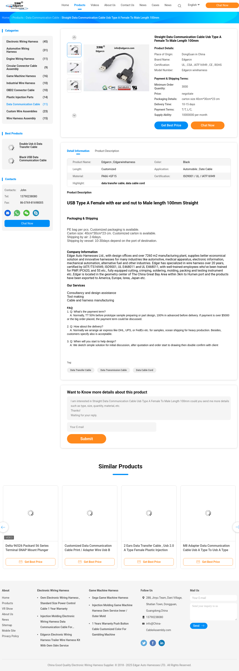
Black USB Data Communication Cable (33, 159)
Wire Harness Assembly (27, 118)
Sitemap (7, 625)
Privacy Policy (10, 636)
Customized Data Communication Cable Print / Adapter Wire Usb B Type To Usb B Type (88, 550)
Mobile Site (9, 630)
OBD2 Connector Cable (27, 90)
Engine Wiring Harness (27, 59)
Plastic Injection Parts (27, 97)
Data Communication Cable (27, 104)
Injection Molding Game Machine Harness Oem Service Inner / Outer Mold (112, 611)
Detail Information (78, 150)
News (168, 5)
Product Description (107, 150)
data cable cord (144, 370)
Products (7, 603)
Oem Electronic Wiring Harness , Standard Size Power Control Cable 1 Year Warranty (60, 603)
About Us (7, 614)
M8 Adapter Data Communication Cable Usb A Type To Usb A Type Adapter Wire (206, 550)
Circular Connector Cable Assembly (27, 67)
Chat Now (222, 5)
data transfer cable (80, 370)
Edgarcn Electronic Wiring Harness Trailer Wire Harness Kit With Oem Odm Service (60, 640)
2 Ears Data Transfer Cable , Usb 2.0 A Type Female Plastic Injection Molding (149, 550)
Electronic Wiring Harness (27, 42)
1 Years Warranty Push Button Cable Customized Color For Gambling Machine (110, 629)
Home (5, 597)
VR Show (7, 608)
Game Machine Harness (27, 76)
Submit (86, 438)
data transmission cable (113, 370)
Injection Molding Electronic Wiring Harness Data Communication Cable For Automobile (57, 622)
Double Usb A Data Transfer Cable (30, 145)
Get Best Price (171, 125)
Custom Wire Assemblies (27, 111)
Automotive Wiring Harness (27, 50)
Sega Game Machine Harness (110, 597)
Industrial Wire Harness (27, 83)
